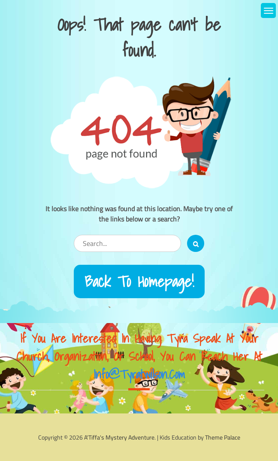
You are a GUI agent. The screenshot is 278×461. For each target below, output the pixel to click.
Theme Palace (222, 437)
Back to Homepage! (139, 281)
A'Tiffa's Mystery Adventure (119, 437)
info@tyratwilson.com (139, 374)
